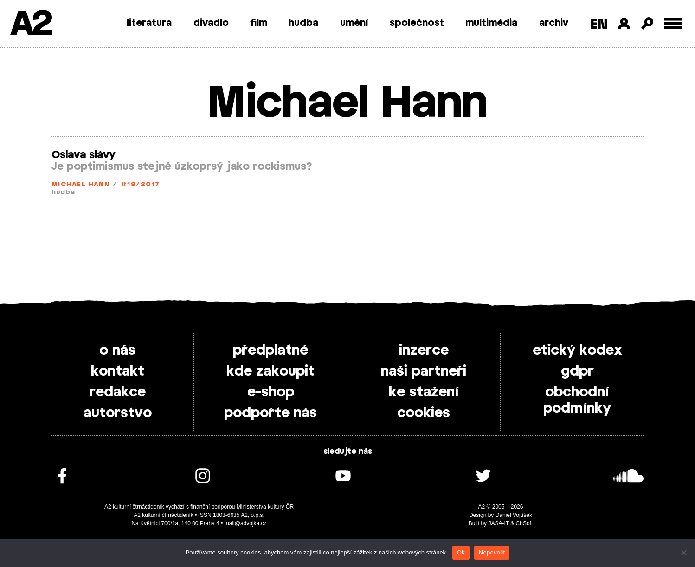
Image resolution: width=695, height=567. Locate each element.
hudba (303, 23)
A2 (30, 24)
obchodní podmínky (577, 400)
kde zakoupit (270, 371)
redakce (118, 392)
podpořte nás (270, 413)
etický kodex (577, 350)
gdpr (577, 371)
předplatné (270, 350)
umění (354, 23)
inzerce (424, 350)
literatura (149, 23)
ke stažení (424, 392)
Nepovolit (492, 552)
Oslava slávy (83, 154)
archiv (553, 23)
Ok (461, 552)
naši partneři (423, 371)
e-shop (270, 392)
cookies (423, 413)
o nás (117, 350)
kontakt (117, 371)
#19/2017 (141, 185)
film (258, 23)
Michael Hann (80, 185)
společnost (417, 23)
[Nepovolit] (683, 552)
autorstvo (118, 413)
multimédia (491, 23)
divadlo (211, 23)
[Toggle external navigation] (673, 23)
